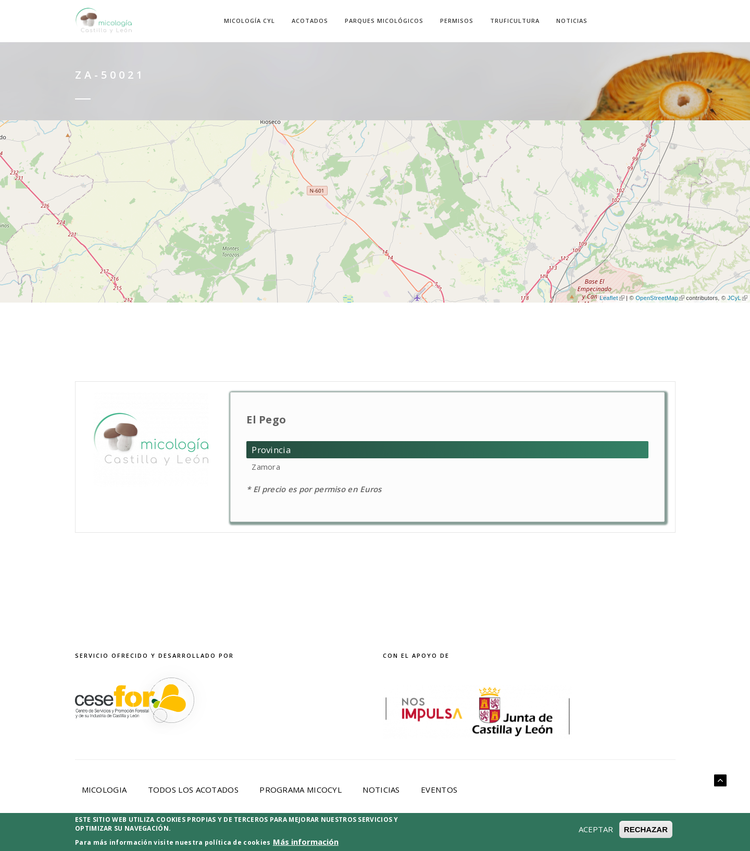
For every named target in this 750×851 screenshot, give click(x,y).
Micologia (104, 789)
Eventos (439, 789)
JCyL (737, 298)
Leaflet (611, 298)
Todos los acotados (193, 789)
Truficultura (515, 20)
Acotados (310, 20)
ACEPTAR (596, 829)
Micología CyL (249, 20)
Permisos (456, 20)
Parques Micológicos (384, 20)
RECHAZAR (646, 829)
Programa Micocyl (300, 789)
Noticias (572, 20)
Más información (306, 841)
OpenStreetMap (659, 298)
